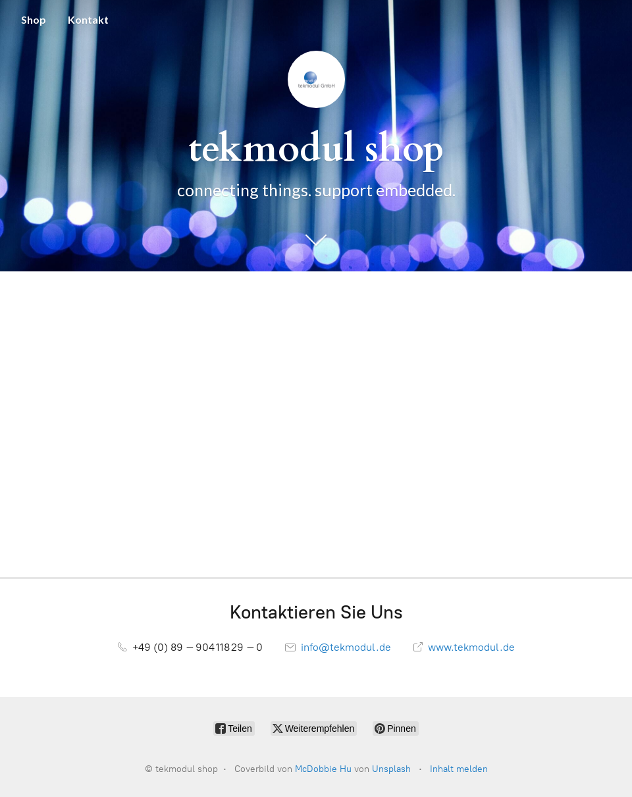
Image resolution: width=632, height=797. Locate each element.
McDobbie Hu (323, 769)
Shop (33, 19)
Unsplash (391, 769)
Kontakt (88, 19)
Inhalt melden (459, 769)
